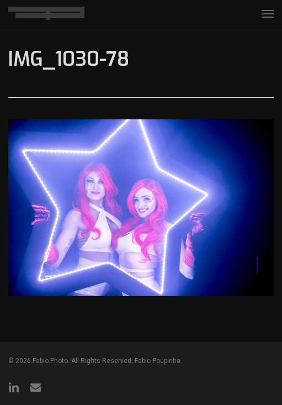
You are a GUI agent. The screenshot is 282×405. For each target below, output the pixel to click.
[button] (268, 13)
